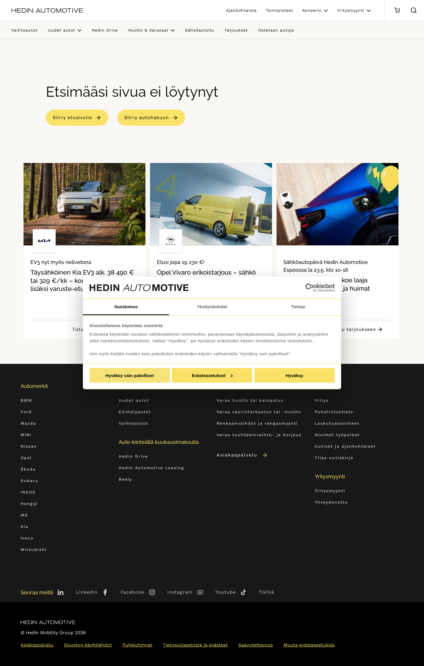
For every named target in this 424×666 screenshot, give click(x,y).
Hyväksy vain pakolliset (129, 375)
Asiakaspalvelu (242, 455)
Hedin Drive (105, 30)
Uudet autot (61, 30)
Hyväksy (294, 375)
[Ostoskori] (396, 10)
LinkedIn (87, 592)
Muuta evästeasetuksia (308, 645)
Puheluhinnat (137, 645)
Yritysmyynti (350, 10)
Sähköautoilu (199, 30)
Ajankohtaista (241, 10)
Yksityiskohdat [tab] (212, 306)
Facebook (132, 592)
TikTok (267, 592)
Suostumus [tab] (126, 306)
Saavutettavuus (255, 645)
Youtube (225, 592)
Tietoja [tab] (298, 306)
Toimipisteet (279, 10)
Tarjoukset (236, 30)
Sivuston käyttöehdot (88, 645)
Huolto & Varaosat (148, 30)
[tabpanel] (84, 251)
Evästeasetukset (212, 375)
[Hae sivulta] (414, 10)
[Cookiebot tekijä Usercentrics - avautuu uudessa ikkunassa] (310, 288)
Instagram (179, 592)
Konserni (312, 10)
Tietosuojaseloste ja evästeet (195, 645)
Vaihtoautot (24, 30)
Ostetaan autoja (276, 30)
